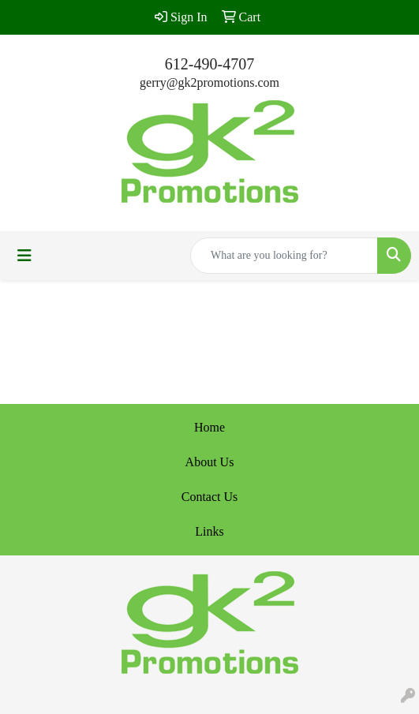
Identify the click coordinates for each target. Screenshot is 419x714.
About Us (209, 462)
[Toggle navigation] (24, 256)
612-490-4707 (209, 64)
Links (209, 531)
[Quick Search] (284, 255)
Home (209, 427)
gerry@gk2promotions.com (209, 82)
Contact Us (209, 496)
